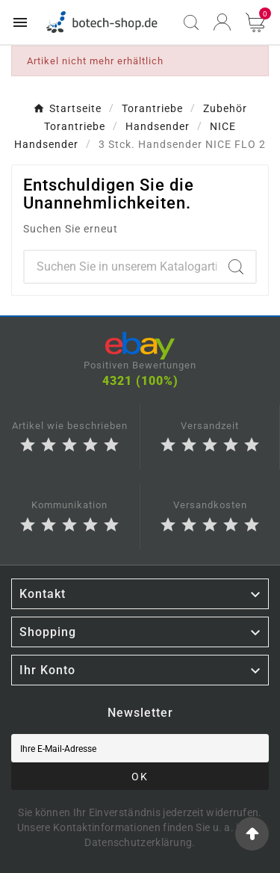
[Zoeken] (121, 267)
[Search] (235, 267)
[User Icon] (222, 22)
